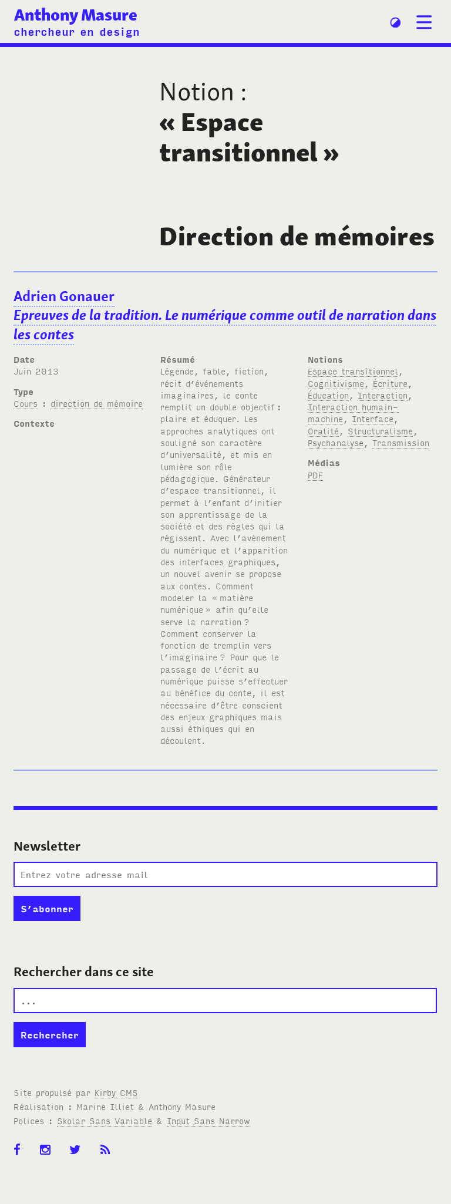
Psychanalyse (336, 442)
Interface (372, 418)
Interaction (383, 394)
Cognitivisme (336, 383)
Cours (26, 403)
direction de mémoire (97, 403)
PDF (315, 474)
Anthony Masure (75, 15)
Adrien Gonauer (225, 315)
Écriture (390, 383)
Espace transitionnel (353, 370)
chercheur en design (77, 31)
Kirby (116, 1092)
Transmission (400, 442)
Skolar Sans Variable (104, 1120)
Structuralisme (380, 430)
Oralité (323, 430)
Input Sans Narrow (208, 1120)
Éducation (328, 394)
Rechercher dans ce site (84, 971)
